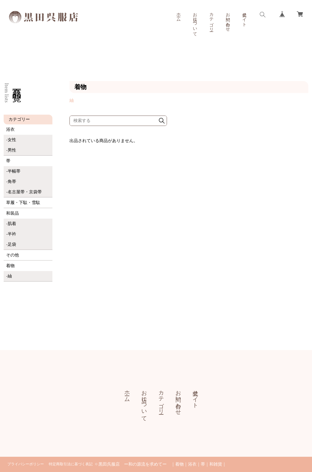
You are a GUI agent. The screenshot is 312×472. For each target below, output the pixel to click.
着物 (10, 266)
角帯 (12, 181)
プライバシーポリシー (25, 464)
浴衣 (10, 129)
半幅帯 (14, 171)
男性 (12, 150)
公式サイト (244, 17)
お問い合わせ (227, 19)
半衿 (12, 234)
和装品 (12, 213)
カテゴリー (211, 19)
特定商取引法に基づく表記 (71, 464)
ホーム (178, 15)
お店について (194, 22)
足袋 (12, 244)
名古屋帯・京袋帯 (25, 192)
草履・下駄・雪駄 (23, 203)
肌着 (12, 224)
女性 (12, 140)
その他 (12, 255)
